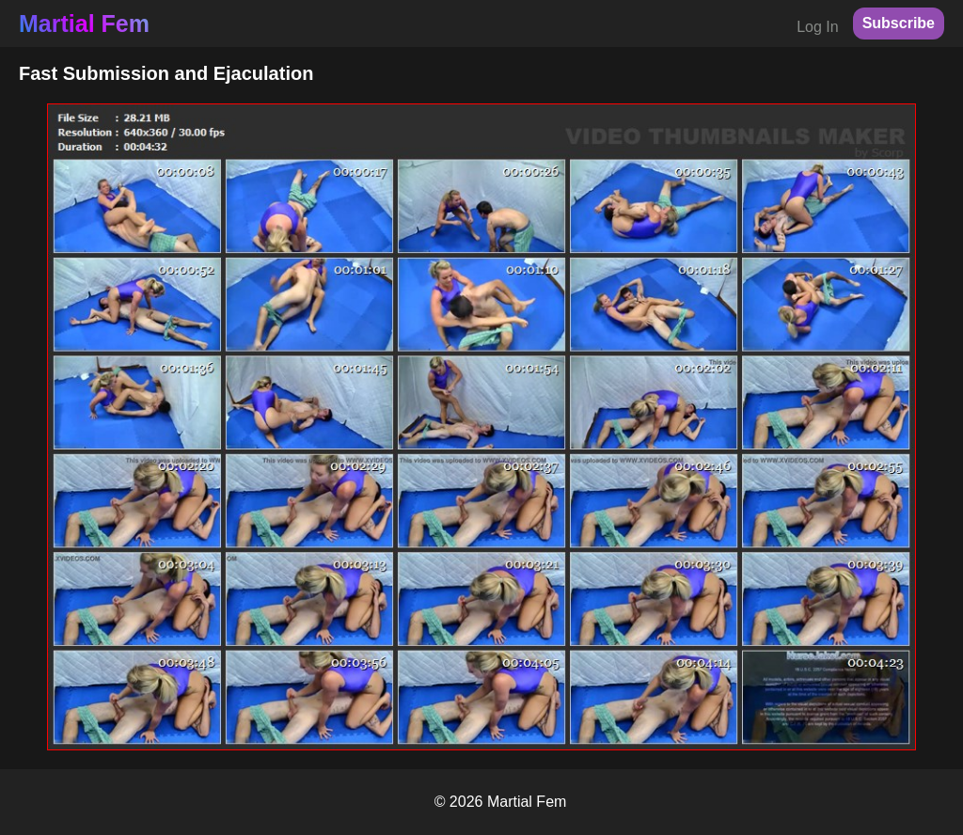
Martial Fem (84, 23)
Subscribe (898, 23)
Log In (817, 27)
